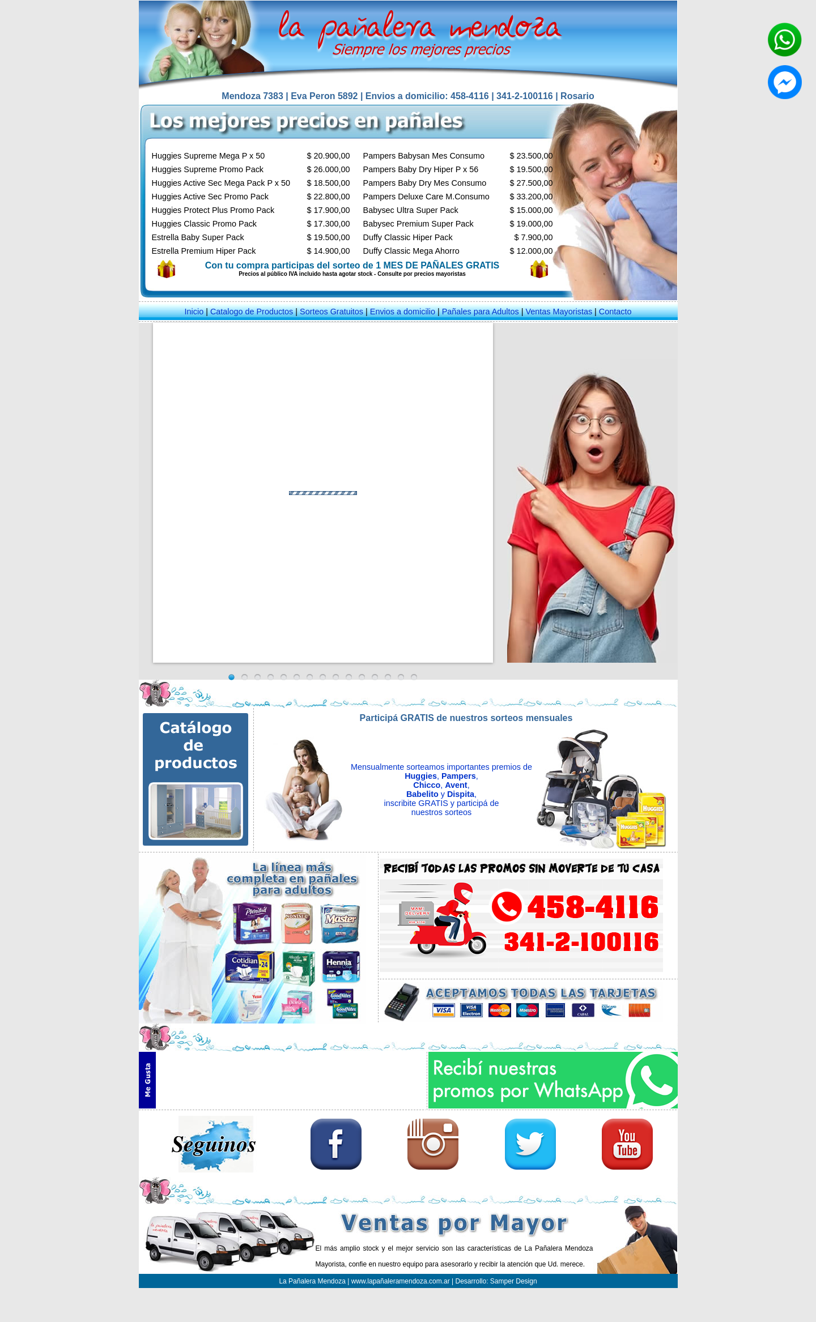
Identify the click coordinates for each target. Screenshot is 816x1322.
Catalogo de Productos (251, 311)
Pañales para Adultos (480, 311)
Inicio (194, 311)
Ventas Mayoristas (559, 311)
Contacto (615, 311)
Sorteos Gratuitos (331, 311)
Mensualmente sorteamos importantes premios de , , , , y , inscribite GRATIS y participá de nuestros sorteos (441, 789)
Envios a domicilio (402, 311)
